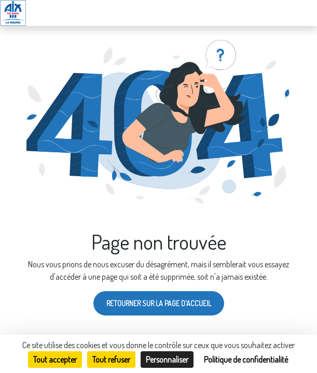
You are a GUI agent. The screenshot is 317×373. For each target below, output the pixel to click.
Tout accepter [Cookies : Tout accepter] (55, 359)
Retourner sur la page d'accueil (158, 303)
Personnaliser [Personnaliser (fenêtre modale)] (167, 359)
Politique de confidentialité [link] (246, 359)
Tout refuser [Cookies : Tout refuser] (111, 359)
